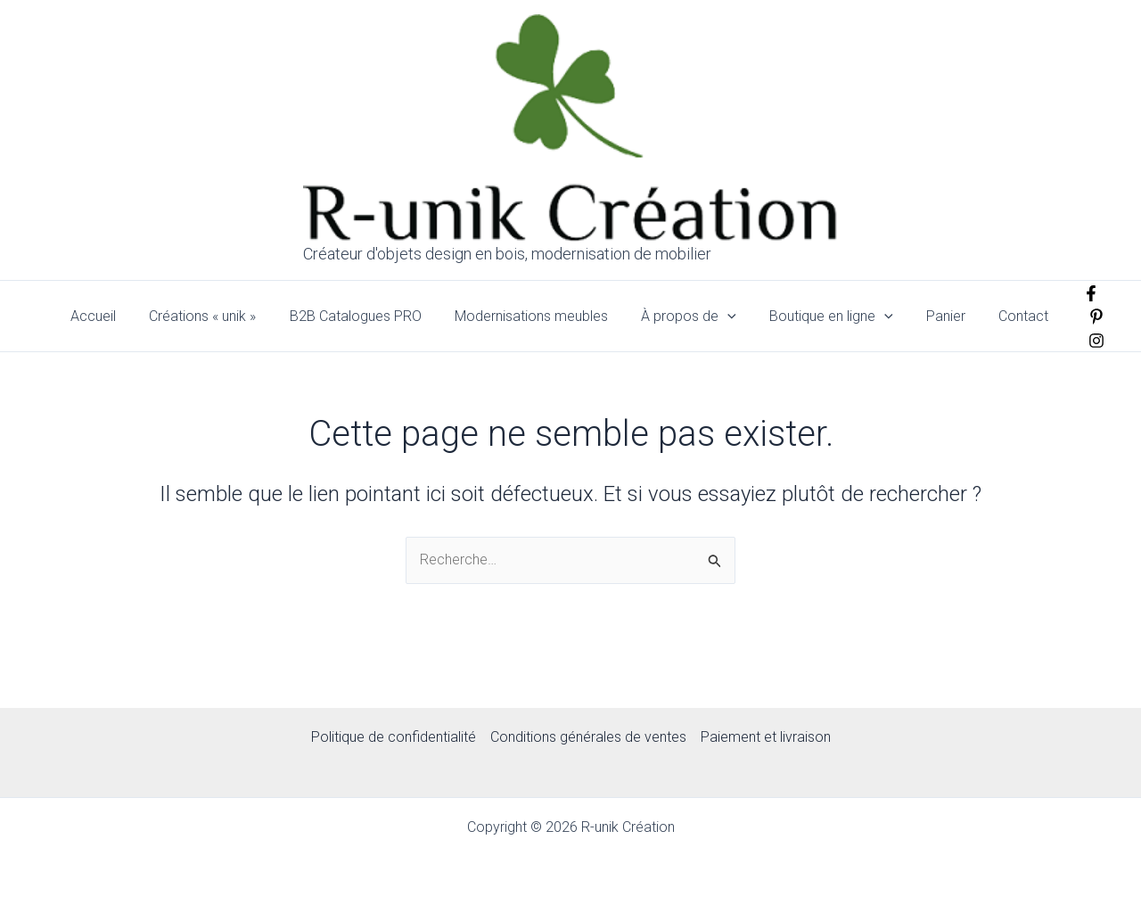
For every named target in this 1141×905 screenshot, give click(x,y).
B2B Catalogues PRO (373, 316)
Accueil (121, 316)
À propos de (697, 316)
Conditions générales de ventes (588, 736)
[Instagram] (1088, 341)
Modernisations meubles (544, 316)
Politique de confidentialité (393, 736)
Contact (1018, 316)
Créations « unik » (225, 316)
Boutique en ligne (836, 316)
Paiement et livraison (766, 736)
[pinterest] (1088, 317)
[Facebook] (1083, 293)
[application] (736, 316)
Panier (945, 316)
